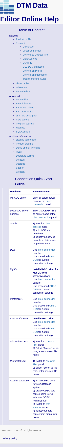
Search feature (23, 103)
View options (22, 119)
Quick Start (28, 46)
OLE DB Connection (33, 66)
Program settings (25, 123)
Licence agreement (26, 139)
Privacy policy (10, 438)
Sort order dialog (24, 111)
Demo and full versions (28, 147)
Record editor (23, 91)
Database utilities (25, 155)
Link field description (26, 115)
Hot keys (20, 127)
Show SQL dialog (25, 107)
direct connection (42, 217)
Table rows (21, 87)
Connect (20, 43)
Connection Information (35, 74)
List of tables (22, 83)
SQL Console (23, 131)
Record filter (22, 99)
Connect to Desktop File (35, 54)
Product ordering (24, 143)
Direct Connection (32, 50)
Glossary (20, 171)
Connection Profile (32, 70)
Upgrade (20, 163)
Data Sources (30, 58)
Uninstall (20, 159)
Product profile (23, 39)
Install (19, 151)
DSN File (27, 62)
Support (20, 167)
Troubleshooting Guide (34, 78)
